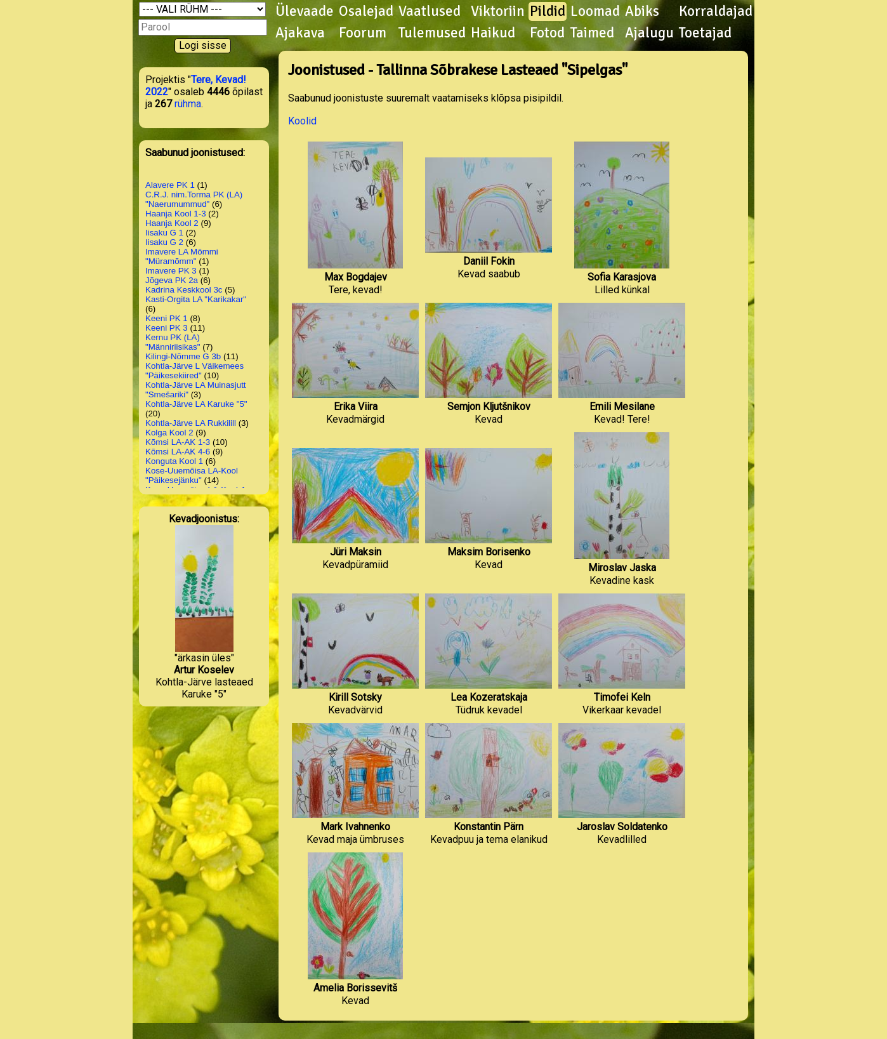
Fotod (547, 33)
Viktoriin (498, 11)
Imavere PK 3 (171, 270)
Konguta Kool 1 (174, 461)
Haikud (493, 33)
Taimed (592, 33)
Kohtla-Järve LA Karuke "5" (196, 404)
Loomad (595, 11)
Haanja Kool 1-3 (175, 213)
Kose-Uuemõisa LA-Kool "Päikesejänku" (191, 475)
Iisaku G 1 (164, 232)
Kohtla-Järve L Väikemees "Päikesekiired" (194, 370)
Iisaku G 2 (164, 242)
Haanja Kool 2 (172, 223)
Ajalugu (649, 33)
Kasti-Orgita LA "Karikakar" (195, 299)
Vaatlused (429, 11)
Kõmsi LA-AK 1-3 (177, 442)
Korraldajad (715, 11)
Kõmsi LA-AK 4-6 (177, 451)
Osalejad (366, 11)
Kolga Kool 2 (169, 432)
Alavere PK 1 (170, 185)
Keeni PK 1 (166, 318)
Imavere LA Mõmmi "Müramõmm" (181, 256)
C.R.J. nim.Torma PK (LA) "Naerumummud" (193, 199)
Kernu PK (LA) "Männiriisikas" (172, 342)
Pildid (547, 11)
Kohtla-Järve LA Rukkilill (190, 423)
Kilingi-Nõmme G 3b (183, 356)
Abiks (642, 11)
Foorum (362, 33)
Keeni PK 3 (166, 328)
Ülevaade (304, 11)
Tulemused (432, 33)
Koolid (302, 121)
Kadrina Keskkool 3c (184, 289)
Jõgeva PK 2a (171, 280)
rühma (187, 104)
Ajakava (300, 33)
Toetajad (705, 33)
